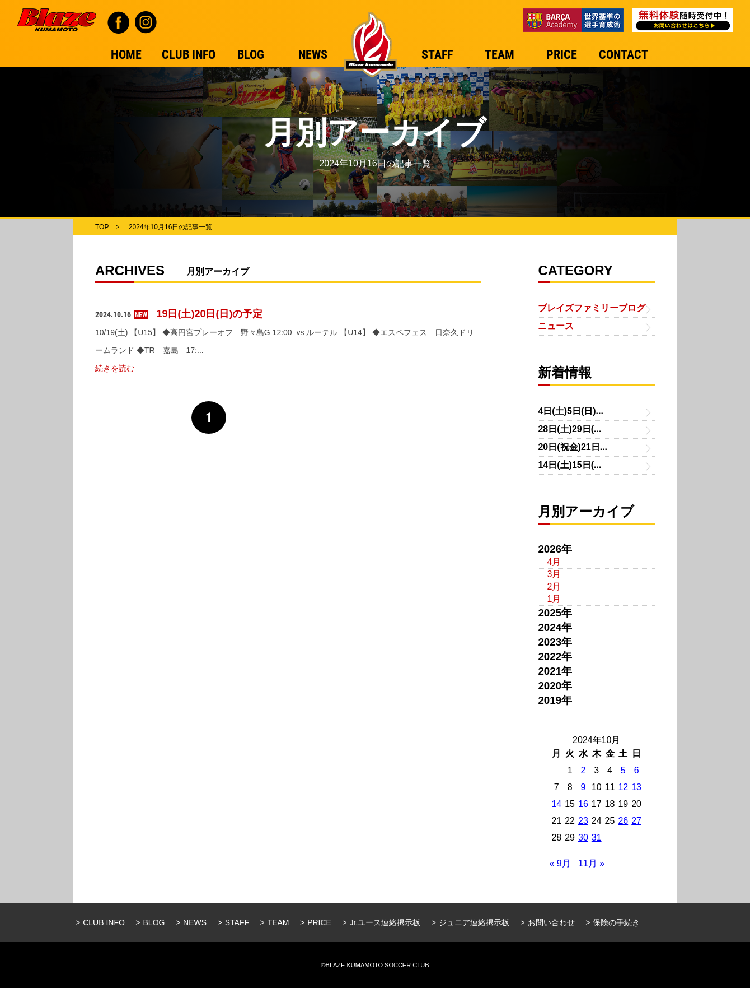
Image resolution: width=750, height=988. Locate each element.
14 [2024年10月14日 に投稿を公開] (556, 804)
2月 (554, 586)
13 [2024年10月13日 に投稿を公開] (636, 787)
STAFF (237, 922)
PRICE (319, 922)
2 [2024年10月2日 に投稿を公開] (582, 770)
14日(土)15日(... (569, 465)
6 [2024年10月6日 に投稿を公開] (636, 770)
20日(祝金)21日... (572, 447)
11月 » (591, 863)
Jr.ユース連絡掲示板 (385, 922)
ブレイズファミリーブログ (591, 308)
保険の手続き (616, 922)
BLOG (154, 922)
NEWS (195, 922)
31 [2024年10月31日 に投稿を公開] (597, 837)
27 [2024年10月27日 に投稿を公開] (636, 820)
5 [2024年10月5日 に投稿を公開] (623, 770)
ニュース (556, 326)
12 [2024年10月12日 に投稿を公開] (623, 787)
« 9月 (559, 863)
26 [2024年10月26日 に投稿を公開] (623, 820)
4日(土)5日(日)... (570, 411)
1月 (554, 599)
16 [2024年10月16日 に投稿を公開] (583, 804)
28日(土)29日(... (569, 429)
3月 (554, 574)
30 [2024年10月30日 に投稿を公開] (583, 837)
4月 (554, 562)
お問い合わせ (551, 922)
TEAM (278, 922)
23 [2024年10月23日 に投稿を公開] (583, 820)
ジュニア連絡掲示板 (474, 922)
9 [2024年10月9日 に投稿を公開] (582, 787)
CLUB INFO (104, 922)
